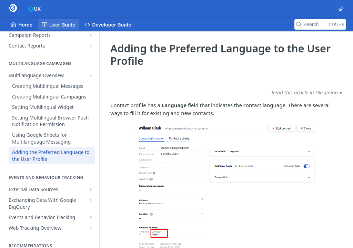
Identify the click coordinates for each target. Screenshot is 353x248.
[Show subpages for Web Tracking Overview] (90, 228)
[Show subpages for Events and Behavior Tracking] (90, 217)
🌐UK (34, 9)
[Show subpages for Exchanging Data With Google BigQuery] (90, 200)
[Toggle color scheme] (341, 8)
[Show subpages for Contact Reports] (90, 46)
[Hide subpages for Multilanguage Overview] (90, 75)
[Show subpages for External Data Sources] (90, 189)
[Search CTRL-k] (320, 24)
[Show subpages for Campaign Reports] (90, 35)
